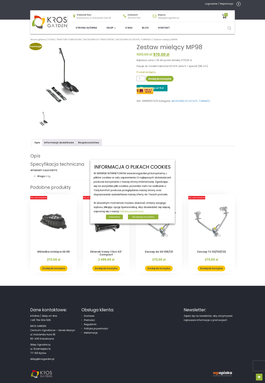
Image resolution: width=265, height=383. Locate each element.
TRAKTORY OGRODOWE (69, 37)
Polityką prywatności (131, 211)
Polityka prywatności (96, 326)
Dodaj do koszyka (159, 76)
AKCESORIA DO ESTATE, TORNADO (134, 37)
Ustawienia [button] (114, 216)
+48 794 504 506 (40, 317)
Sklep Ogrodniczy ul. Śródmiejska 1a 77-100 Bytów (40, 346)
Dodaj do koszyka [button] (53, 266)
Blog (145, 25)
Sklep (111, 25)
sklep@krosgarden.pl (168, 15)
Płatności (89, 317)
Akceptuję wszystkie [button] (143, 216)
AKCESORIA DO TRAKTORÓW (98, 37)
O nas (128, 25)
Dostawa (89, 313)
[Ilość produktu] (141, 75)
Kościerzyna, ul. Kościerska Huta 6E (94, 15)
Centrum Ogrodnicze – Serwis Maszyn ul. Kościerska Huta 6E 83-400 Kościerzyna (52, 332)
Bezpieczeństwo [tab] (88, 140)
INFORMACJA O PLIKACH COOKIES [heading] (132, 167)
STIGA (51, 37)
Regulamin (90, 321)
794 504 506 (134, 15)
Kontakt (164, 25)
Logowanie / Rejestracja (219, 3)
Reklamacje (91, 330)
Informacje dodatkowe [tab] (59, 140)
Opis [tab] (37, 140)
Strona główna (86, 25)
